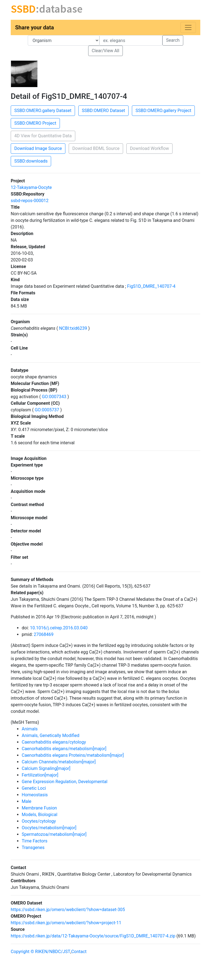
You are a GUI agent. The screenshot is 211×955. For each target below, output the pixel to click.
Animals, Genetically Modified (50, 735)
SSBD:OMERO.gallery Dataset (42, 110)
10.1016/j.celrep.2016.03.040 (59, 627)
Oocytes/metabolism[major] (49, 827)
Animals (30, 728)
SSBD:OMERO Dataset (103, 110)
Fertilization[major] (40, 775)
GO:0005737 (47, 409)
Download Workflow (149, 148)
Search (172, 40)
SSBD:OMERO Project (35, 123)
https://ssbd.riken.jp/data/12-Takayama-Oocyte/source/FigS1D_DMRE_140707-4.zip (93, 936)
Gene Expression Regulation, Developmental (64, 781)
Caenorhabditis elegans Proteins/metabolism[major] (73, 755)
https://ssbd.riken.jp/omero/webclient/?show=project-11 (66, 922)
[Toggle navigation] (188, 27)
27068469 (44, 634)
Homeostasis (35, 794)
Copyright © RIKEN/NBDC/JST (40, 951)
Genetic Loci (34, 788)
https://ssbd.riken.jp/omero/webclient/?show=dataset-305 (68, 909)
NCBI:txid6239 (73, 328)
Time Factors (34, 841)
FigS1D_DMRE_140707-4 (151, 286)
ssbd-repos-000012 (29, 200)
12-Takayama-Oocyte (31, 187)
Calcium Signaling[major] (46, 768)
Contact (79, 951)
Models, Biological (39, 814)
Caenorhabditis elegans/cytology (54, 742)
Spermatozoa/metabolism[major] (54, 834)
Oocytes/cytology (39, 821)
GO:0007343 (54, 396)
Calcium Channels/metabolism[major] (59, 761)
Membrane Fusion (39, 808)
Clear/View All (105, 50)
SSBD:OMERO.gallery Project (163, 110)
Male (26, 801)
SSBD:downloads (31, 161)
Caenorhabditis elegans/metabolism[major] (64, 748)
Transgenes (33, 847)
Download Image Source (38, 148)
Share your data (34, 27)
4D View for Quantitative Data (43, 135)
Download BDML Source (96, 148)
